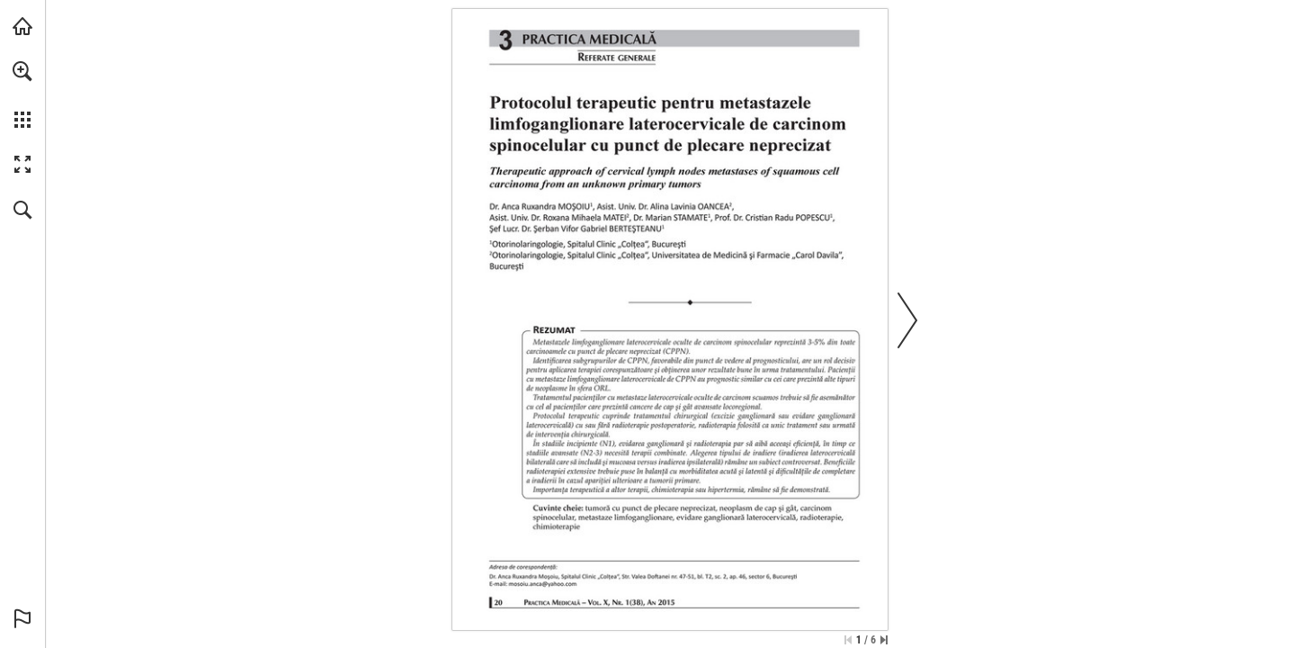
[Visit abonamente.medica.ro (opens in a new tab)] (22, 26)
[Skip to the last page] (884, 639)
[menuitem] (22, 94)
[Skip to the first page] (848, 639)
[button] (22, 71)
